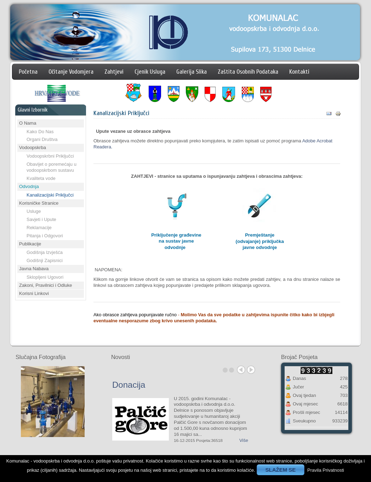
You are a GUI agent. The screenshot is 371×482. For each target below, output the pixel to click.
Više (243, 440)
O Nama (27, 123)
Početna (28, 71)
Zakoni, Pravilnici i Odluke (45, 285)
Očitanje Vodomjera (70, 71)
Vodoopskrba (32, 147)
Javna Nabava (33, 268)
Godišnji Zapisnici (45, 260)
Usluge (34, 211)
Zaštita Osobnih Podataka (248, 71)
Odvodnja (29, 186)
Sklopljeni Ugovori (45, 277)
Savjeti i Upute (41, 219)
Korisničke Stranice (38, 203)
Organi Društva (42, 139)
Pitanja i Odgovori (45, 235)
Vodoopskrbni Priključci (50, 156)
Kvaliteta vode (41, 178)
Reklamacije (39, 227)
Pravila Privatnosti (325, 470)
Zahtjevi (114, 71)
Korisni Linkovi (34, 293)
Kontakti (299, 71)
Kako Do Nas (40, 131)
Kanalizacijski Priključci (50, 195)
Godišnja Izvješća (45, 252)
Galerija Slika (191, 71)
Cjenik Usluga (150, 71)
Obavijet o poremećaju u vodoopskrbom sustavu (51, 167)
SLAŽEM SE (281, 470)
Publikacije (30, 243)
